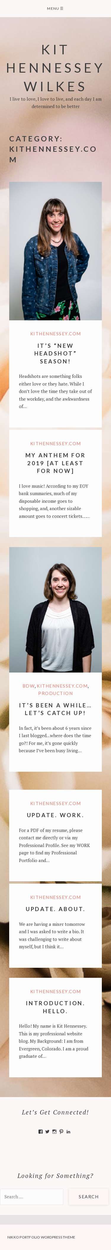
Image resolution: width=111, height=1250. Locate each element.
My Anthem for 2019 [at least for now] (55, 463)
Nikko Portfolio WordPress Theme (41, 1237)
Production (55, 693)
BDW (28, 685)
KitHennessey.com (55, 333)
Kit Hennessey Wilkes (55, 67)
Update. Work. (55, 815)
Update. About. (56, 908)
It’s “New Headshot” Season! (55, 353)
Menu (55, 8)
